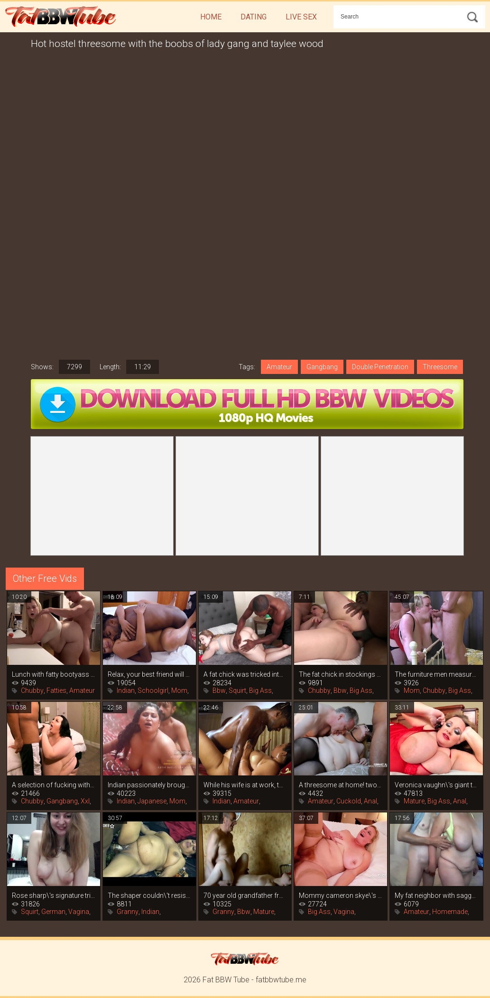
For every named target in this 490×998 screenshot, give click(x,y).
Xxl (85, 801)
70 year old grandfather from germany (245, 895)
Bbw (219, 690)
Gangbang (322, 367)
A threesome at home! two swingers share (340, 785)
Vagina (78, 911)
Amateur (279, 367)
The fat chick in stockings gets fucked (340, 674)
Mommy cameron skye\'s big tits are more (340, 895)
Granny (128, 911)
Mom (179, 690)
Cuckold (348, 801)
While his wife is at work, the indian (245, 785)
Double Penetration (380, 367)
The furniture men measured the (436, 674)
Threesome (440, 367)
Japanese (152, 801)
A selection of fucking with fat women (53, 785)
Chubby (32, 690)
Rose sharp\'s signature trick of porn (53, 895)
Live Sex (301, 16)
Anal (370, 801)
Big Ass (260, 690)
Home (211, 16)
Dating (253, 16)
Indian (126, 690)
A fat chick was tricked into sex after (245, 674)
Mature (414, 801)
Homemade (450, 911)
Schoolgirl (153, 690)
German (53, 911)
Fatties (56, 690)
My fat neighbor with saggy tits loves (436, 895)
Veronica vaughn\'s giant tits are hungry (436, 785)
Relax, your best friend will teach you (149, 674)
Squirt (237, 690)
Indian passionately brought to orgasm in (149, 785)
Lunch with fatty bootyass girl (53, 674)
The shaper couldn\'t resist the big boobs (149, 895)
